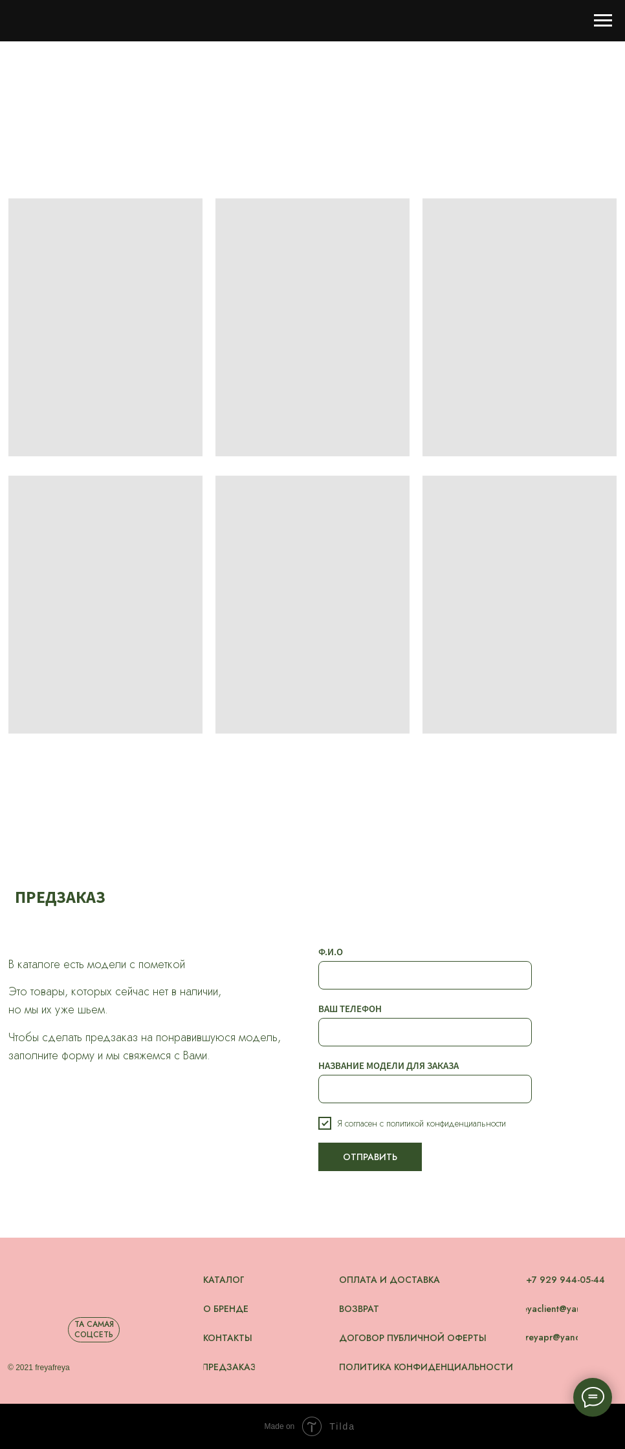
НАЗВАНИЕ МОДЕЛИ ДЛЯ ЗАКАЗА (388, 1065)
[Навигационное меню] (603, 20)
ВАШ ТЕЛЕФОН (350, 1008)
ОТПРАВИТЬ (370, 1156)
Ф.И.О (330, 952)
